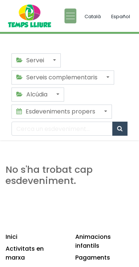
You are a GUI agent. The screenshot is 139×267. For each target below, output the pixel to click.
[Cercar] (120, 129)
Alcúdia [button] (32, 94)
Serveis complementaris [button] (57, 77)
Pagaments (92, 257)
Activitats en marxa (25, 253)
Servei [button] (31, 60)
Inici (11, 237)
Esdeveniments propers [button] (56, 111)
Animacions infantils (93, 241)
